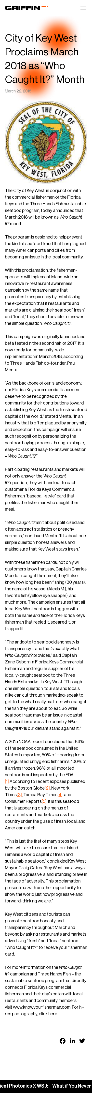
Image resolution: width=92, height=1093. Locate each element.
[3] (19, 795)
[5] (44, 801)
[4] (60, 795)
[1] (7, 781)
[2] (47, 788)
